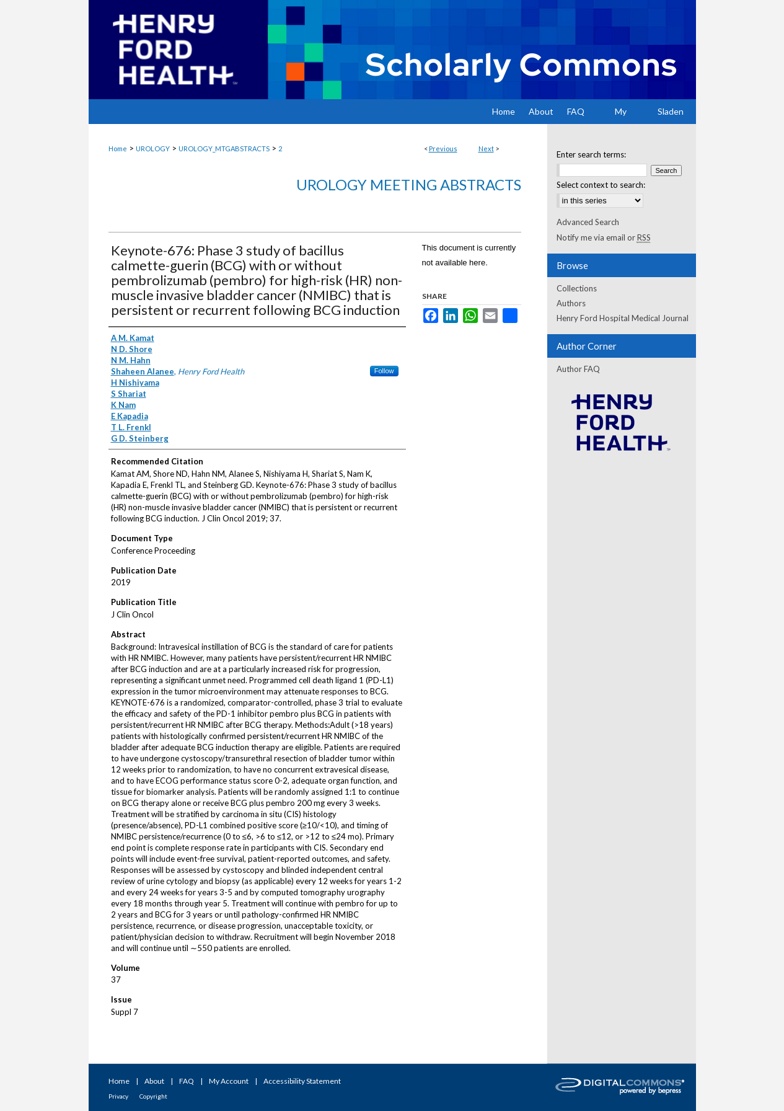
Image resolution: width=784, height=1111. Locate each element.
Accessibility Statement (302, 1081)
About (154, 1081)
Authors (571, 303)
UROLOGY (153, 148)
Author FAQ (578, 369)
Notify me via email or (604, 237)
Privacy (118, 1096)
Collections (577, 288)
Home (117, 148)
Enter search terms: (591, 154)
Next (486, 148)
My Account (229, 1081)
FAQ (186, 1081)
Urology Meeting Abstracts (408, 184)
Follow (384, 370)
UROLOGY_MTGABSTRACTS (224, 148)
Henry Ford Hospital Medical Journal (623, 318)
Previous (443, 148)
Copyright (153, 1096)
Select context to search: (601, 185)
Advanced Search (588, 222)
